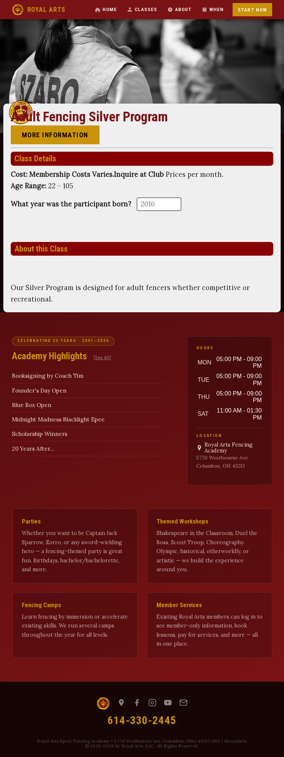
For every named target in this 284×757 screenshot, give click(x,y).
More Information (55, 135)
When (213, 9)
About (180, 9)
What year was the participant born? (71, 203)
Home (106, 9)
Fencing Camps (41, 605)
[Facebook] (137, 703)
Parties (31, 521)
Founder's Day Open (39, 390)
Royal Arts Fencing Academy (224, 448)
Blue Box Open (31, 404)
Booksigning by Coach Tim (48, 375)
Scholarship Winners (39, 433)
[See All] (102, 357)
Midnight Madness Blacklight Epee (58, 419)
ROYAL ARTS (38, 10)
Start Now (252, 10)
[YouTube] (168, 703)
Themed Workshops (182, 521)
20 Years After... (33, 448)
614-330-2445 (142, 720)
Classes (142, 9)
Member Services (179, 605)
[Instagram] (152, 703)
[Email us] (183, 703)
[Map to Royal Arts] (121, 703)
